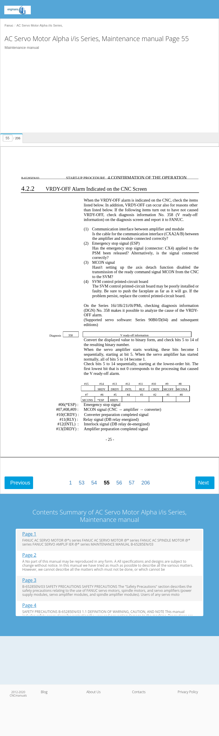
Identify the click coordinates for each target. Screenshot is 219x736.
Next (203, 483)
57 (132, 483)
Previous (20, 483)
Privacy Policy (188, 691)
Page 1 (29, 534)
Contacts (138, 691)
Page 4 (29, 605)
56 (119, 483)
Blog (44, 691)
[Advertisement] (107, 92)
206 (145, 483)
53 (81, 483)
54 (94, 483)
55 (107, 483)
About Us (93, 691)
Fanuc (9, 25)
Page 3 (29, 580)
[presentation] (12, 137)
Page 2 (29, 555)
